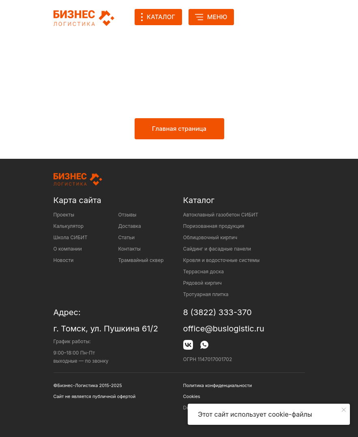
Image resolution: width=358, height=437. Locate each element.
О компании (68, 249)
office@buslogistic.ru (223, 328)
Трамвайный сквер (141, 260)
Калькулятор (69, 226)
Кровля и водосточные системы (221, 260)
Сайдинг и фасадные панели (217, 249)
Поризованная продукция (213, 226)
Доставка (129, 226)
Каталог (198, 200)
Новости (64, 260)
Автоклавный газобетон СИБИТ (221, 215)
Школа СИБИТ (71, 237)
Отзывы (127, 215)
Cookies (191, 396)
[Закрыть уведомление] (344, 410)
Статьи (126, 237)
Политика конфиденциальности (217, 385)
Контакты (129, 249)
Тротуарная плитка (206, 294)
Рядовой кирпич (202, 283)
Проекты (64, 215)
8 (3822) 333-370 (217, 312)
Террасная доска (203, 271)
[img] (255, 17)
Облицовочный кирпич (210, 237)
